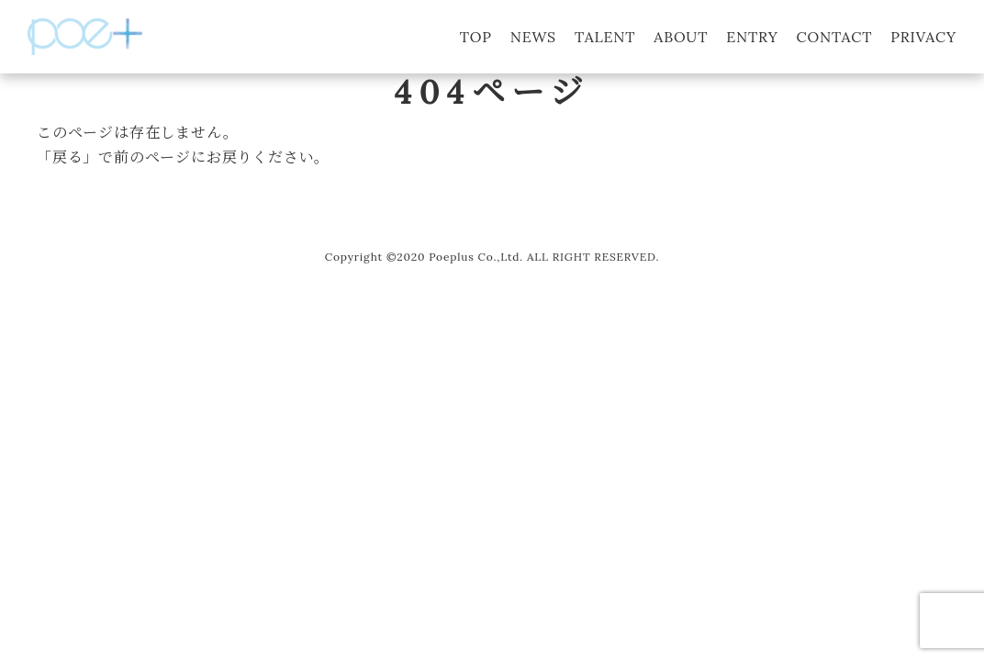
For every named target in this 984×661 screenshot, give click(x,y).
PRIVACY (923, 37)
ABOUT (681, 37)
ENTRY (751, 37)
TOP (476, 37)
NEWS (533, 37)
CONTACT (835, 37)
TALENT (605, 37)
